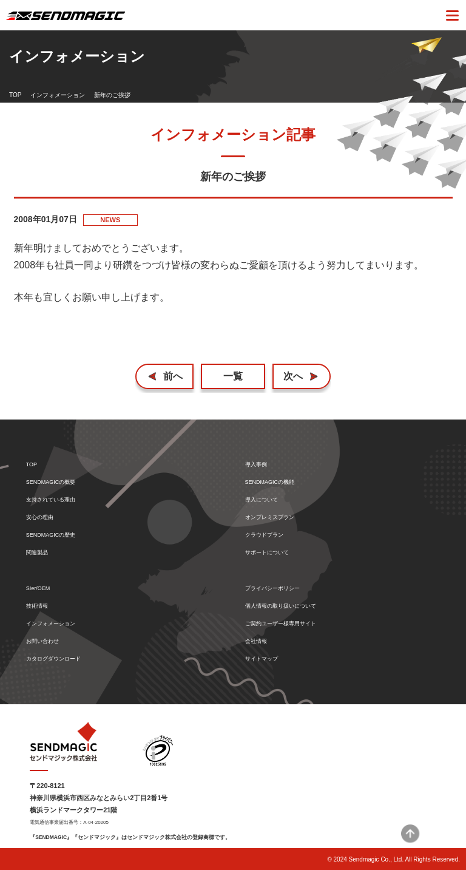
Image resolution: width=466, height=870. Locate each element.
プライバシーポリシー (272, 588)
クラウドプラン (264, 535)
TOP (15, 95)
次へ (293, 376)
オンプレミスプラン (269, 517)
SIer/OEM (38, 588)
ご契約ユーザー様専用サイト (280, 624)
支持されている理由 (50, 500)
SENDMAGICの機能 (270, 482)
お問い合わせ (42, 641)
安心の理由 (39, 517)
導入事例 (256, 464)
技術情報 (37, 606)
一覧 (233, 376)
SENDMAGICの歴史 (51, 535)
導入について (261, 500)
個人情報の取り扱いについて (280, 606)
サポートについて (267, 553)
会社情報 (256, 641)
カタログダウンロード (53, 659)
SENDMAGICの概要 (51, 482)
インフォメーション (57, 95)
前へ (173, 376)
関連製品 (37, 553)
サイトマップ (261, 659)
